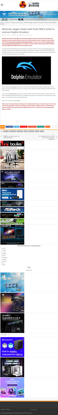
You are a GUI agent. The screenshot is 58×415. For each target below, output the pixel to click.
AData (3, 248)
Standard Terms (28, 413)
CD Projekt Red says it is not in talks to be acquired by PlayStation (46, 137)
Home (1, 22)
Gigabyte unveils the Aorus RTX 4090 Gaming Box (12, 136)
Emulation (12, 131)
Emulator (20, 131)
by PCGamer (13, 87)
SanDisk (4, 259)
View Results (29, 270)
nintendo (31, 131)
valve (42, 131)
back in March (48, 48)
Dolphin (6, 131)
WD (3, 263)
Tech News (7, 22)
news (25, 131)
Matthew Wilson (6, 35)
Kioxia (3, 255)
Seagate (4, 261)
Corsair (4, 250)
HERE (18, 100)
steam (37, 131)
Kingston (4, 253)
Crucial (4, 252)
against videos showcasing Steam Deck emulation (20, 42)
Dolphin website (13, 93)
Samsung (4, 257)
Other (3, 264)
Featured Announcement (17, 22)
